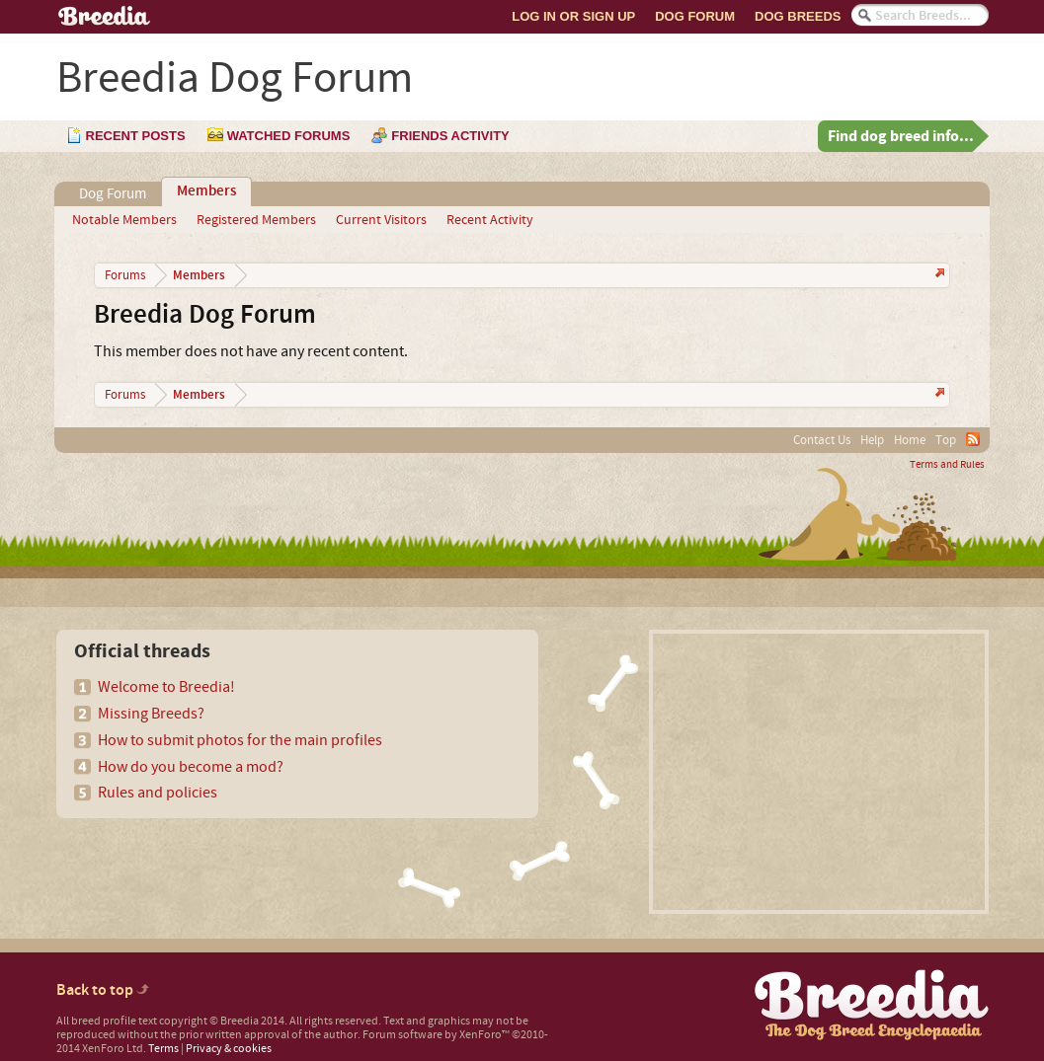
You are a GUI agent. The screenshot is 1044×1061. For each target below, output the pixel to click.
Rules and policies (157, 792)
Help (872, 440)
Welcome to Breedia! (166, 687)
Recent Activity (489, 220)
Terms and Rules (947, 465)
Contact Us (821, 440)
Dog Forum (695, 16)
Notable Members (124, 220)
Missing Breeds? (151, 713)
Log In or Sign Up (573, 16)
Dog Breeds (798, 16)
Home (909, 440)
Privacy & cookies (229, 1048)
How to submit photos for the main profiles (240, 740)
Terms (163, 1048)
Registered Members (256, 220)
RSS (973, 439)
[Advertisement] (819, 772)
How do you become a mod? (190, 767)
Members (206, 191)
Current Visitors (381, 220)
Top (945, 440)
